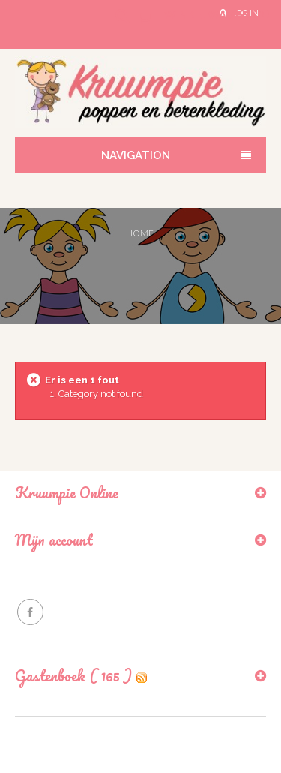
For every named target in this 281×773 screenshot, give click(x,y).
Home (140, 233)
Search (111, 24)
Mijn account (54, 540)
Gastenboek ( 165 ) (73, 675)
